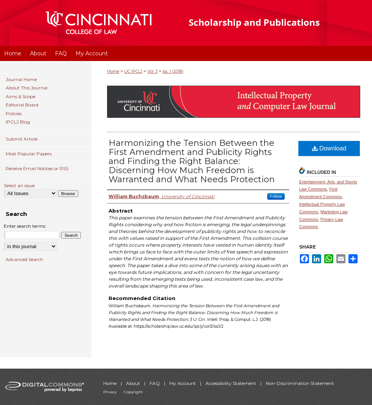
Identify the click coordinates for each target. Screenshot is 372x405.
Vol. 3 (152, 71)
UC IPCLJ (133, 71)
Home (113, 71)
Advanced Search (24, 259)
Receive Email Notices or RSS (37, 168)
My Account (183, 383)
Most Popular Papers (29, 153)
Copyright (133, 391)
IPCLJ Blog (18, 122)
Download (329, 148)
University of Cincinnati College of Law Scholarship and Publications (268, 23)
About (133, 383)
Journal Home (21, 79)
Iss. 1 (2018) (172, 71)
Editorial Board (22, 105)
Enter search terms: (25, 226)
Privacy (110, 391)
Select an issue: (20, 185)
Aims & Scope (20, 96)
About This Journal (26, 88)
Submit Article (22, 139)
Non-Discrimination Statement (300, 383)
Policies (14, 113)
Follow (276, 196)
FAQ (155, 383)
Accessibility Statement (231, 383)
